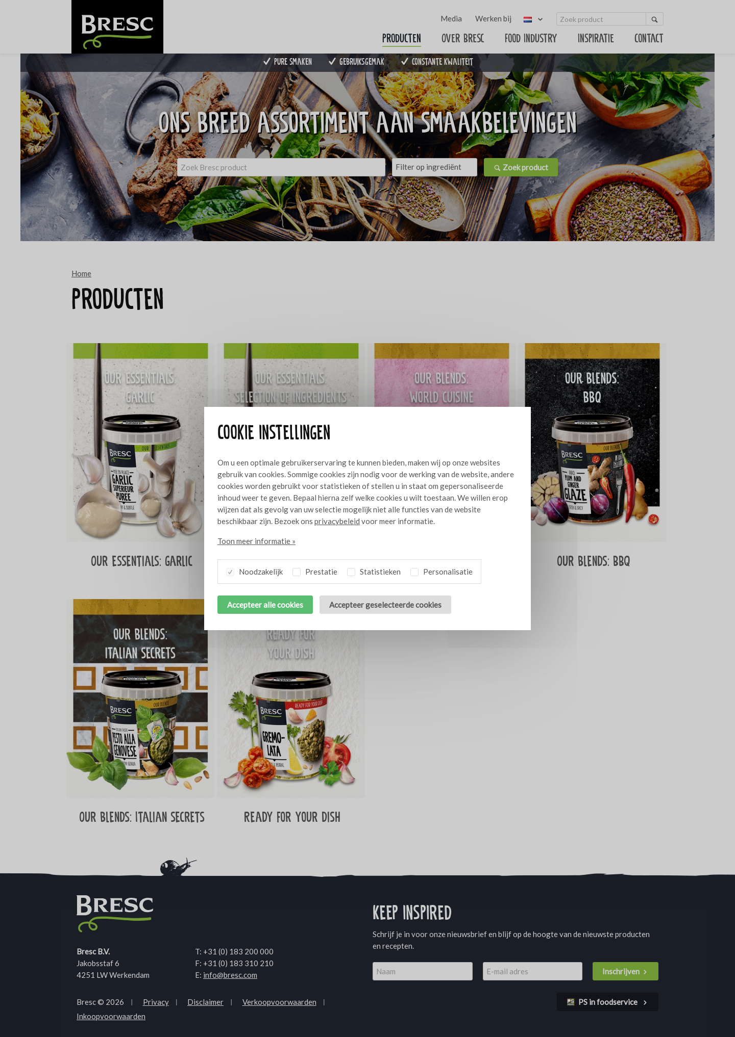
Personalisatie (441, 570)
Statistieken (374, 570)
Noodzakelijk (254, 570)
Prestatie (314, 570)
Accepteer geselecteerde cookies (385, 604)
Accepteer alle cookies (265, 604)
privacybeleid (337, 521)
